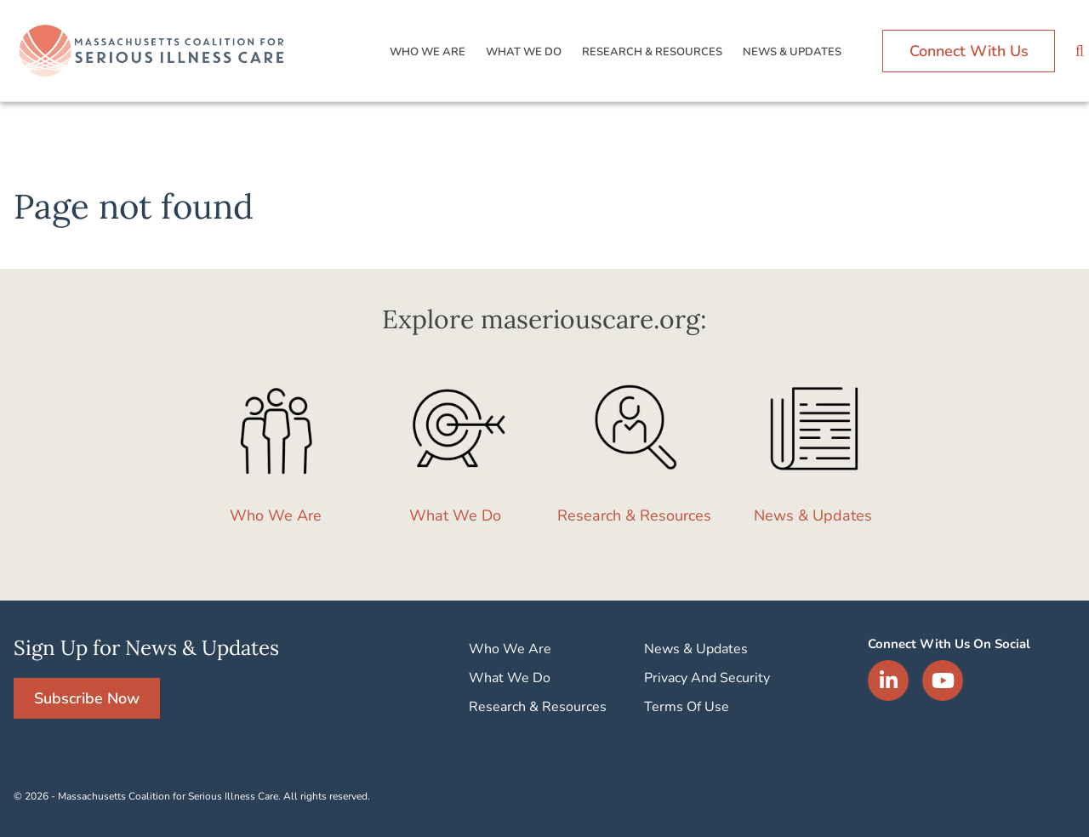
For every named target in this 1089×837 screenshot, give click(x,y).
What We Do (524, 52)
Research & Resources (652, 52)
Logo (154, 51)
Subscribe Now (87, 698)
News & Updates (792, 52)
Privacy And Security (707, 678)
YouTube (942, 680)
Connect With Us (969, 51)
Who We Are (427, 52)
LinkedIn (888, 680)
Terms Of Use (686, 707)
